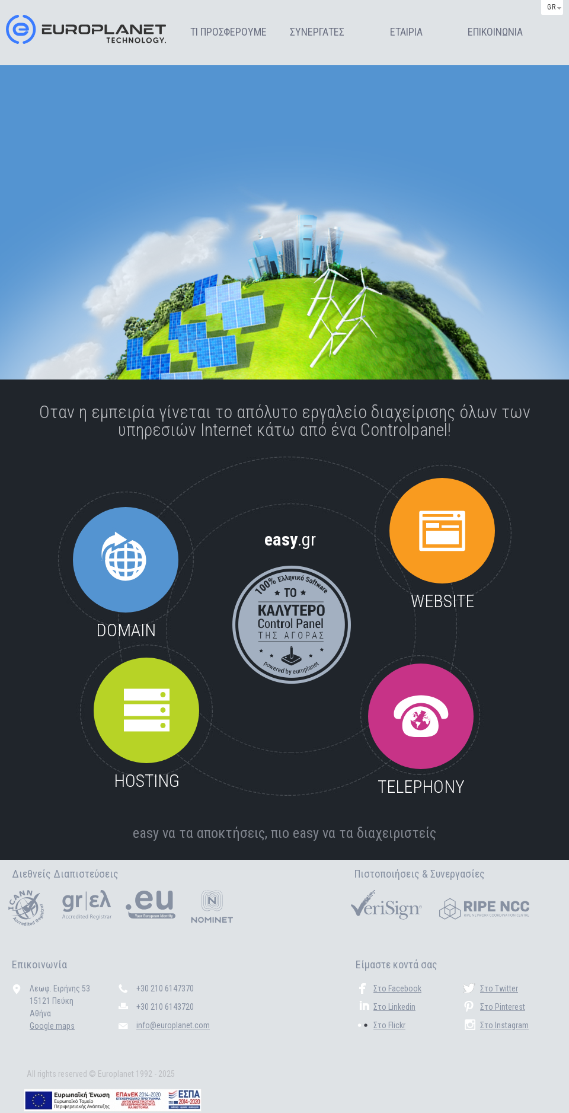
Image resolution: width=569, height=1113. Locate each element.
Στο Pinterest (502, 1007)
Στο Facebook (397, 988)
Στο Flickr (389, 1025)
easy (290, 539)
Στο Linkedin (394, 1007)
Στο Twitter (499, 988)
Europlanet (86, 29)
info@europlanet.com (173, 1025)
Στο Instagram (504, 1025)
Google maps (52, 1026)
